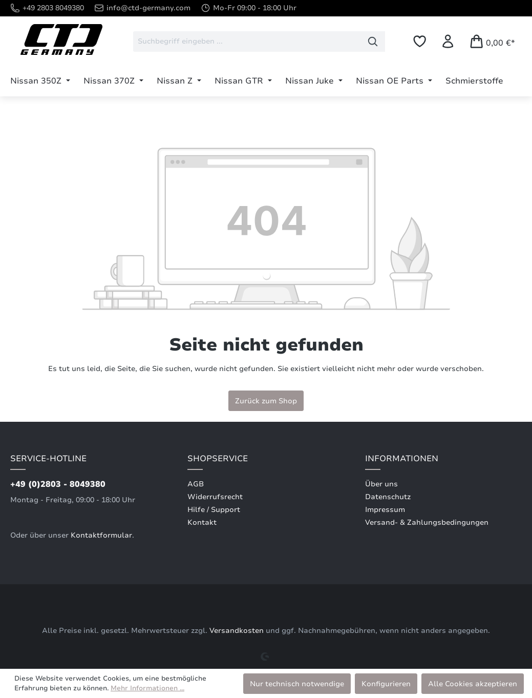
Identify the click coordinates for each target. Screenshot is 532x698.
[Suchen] (373, 41)
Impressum (385, 510)
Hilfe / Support (213, 510)
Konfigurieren (386, 684)
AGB (195, 484)
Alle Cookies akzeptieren (472, 684)
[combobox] (247, 41)
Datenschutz (388, 497)
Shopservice (217, 458)
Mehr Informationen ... (147, 688)
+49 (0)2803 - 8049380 (57, 484)
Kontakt (202, 522)
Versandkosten (236, 630)
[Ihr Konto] (448, 41)
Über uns (381, 484)
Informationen (401, 458)
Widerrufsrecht (215, 497)
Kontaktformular (101, 535)
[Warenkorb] (492, 41)
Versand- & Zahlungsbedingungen (426, 522)
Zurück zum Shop (266, 401)
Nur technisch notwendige (297, 684)
